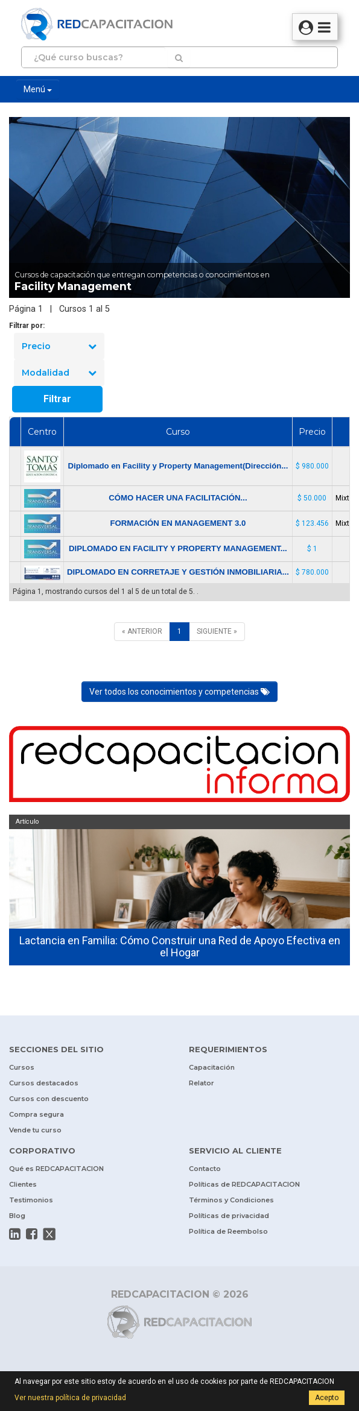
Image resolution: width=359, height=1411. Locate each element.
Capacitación (212, 1067)
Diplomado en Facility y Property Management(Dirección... (178, 465)
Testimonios (31, 1200)
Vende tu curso (35, 1130)
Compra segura (36, 1114)
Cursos (21, 1067)
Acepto (326, 1398)
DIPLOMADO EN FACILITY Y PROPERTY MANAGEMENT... (178, 548)
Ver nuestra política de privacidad (70, 1398)
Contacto (205, 1168)
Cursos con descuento (49, 1098)
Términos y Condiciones (231, 1200)
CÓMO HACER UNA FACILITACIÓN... (178, 497)
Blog (17, 1215)
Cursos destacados (43, 1083)
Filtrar (57, 399)
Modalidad (59, 373)
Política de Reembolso (228, 1231)
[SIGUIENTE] (217, 631)
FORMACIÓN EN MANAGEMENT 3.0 (178, 523)
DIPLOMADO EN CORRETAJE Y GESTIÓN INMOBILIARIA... (178, 571)
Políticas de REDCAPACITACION (244, 1184)
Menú (38, 89)
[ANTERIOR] (142, 631)
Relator (201, 1083)
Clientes (23, 1184)
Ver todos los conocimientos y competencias (179, 691)
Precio (59, 346)
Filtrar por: (27, 325)
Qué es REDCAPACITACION (56, 1168)
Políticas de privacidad (229, 1215)
